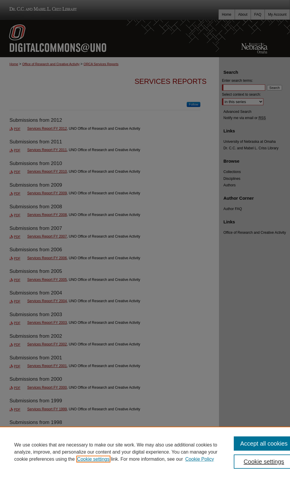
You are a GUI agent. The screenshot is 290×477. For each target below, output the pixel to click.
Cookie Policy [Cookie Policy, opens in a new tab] (199, 459)
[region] (145, 452)
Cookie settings (93, 459)
